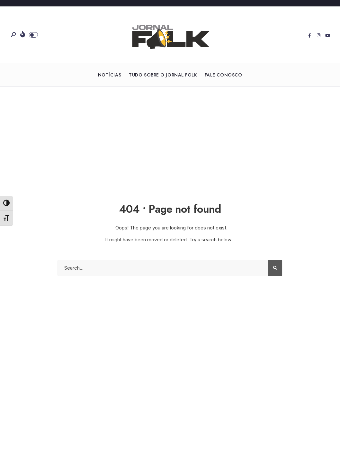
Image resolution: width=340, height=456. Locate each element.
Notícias (109, 75)
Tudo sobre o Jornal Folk (163, 75)
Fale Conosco (223, 75)
